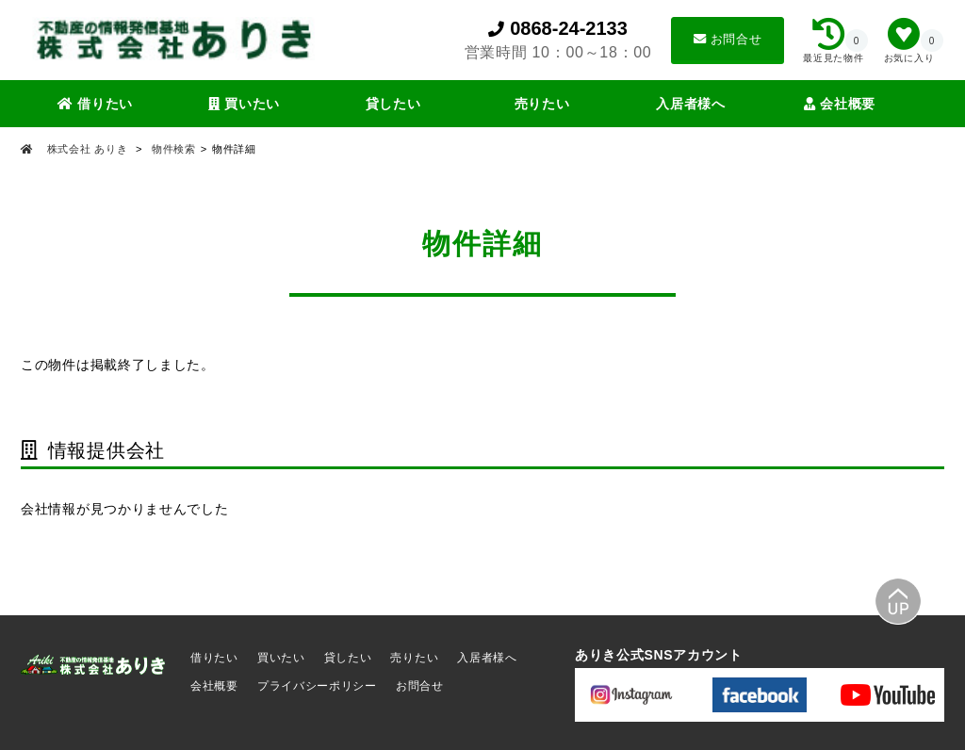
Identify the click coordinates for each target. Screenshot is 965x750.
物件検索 (174, 149)
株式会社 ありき (87, 149)
